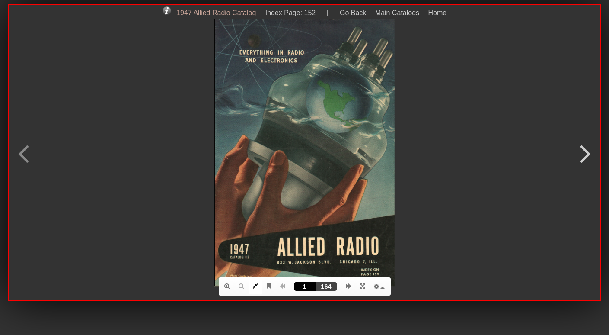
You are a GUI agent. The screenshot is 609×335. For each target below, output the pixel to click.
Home (437, 12)
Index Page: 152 (288, 12)
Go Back (353, 12)
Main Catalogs (397, 12)
